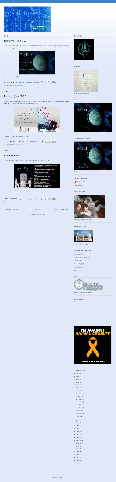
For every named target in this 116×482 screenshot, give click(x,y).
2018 (77, 426)
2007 (77, 457)
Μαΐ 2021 (79, 405)
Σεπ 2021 (79, 396)
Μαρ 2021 (79, 410)
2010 (77, 449)
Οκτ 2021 (79, 393)
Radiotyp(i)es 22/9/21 (16, 96)
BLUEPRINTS (80, 182)
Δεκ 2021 (79, 387)
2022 (77, 382)
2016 (77, 431)
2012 (77, 443)
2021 (77, 385)
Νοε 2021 (79, 390)
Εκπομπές (12, 85)
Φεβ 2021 (79, 413)
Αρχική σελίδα (36, 209)
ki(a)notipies (21, 13)
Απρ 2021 (79, 408)
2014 (77, 437)
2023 (77, 379)
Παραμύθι (77, 260)
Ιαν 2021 (78, 416)
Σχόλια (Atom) (41, 214)
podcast (76, 270)
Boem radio (19, 85)
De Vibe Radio (78, 267)
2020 (77, 420)
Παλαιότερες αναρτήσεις (61, 209)
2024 (77, 376)
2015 (77, 434)
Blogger (60, 477)
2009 (77, 452)
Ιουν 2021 (79, 402)
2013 (77, 440)
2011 (77, 446)
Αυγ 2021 (79, 399)
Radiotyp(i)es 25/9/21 (16, 40)
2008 (77, 455)
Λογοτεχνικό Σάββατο (80, 257)
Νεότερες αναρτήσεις (12, 209)
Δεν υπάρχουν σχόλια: (32, 82)
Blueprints (79, 185)
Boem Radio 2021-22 (16, 155)
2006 (77, 460)
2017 (77, 429)
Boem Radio (32, 46)
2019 (77, 423)
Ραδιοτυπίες (9, 46)
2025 (77, 373)
